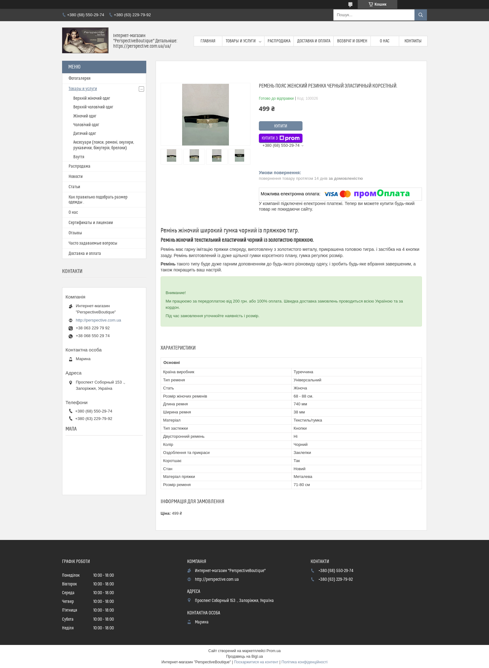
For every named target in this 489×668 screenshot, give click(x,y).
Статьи (74, 186)
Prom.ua (274, 651)
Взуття (78, 157)
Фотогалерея (79, 78)
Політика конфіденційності (305, 662)
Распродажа (279, 41)
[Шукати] (420, 15)
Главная (208, 41)
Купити (280, 126)
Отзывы (75, 233)
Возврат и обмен (352, 41)
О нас (385, 41)
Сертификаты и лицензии (91, 222)
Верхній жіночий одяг (91, 98)
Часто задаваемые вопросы (93, 243)
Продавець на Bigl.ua (244, 656)
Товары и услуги (241, 41)
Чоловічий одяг (86, 124)
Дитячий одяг (84, 133)
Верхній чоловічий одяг (93, 107)
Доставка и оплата (313, 41)
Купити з (281, 138)
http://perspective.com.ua (98, 320)
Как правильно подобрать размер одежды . (98, 200)
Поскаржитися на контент (256, 662)
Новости (76, 176)
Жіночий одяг (84, 116)
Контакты (413, 41)
